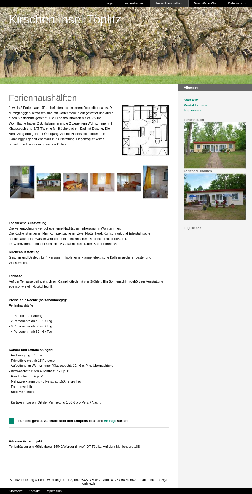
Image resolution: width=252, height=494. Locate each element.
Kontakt (33, 491)
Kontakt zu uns (195, 105)
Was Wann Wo (205, 3)
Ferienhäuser (134, 3)
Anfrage (110, 421)
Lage (108, 3)
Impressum (192, 110)
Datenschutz (237, 3)
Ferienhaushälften (169, 3)
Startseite (191, 100)
